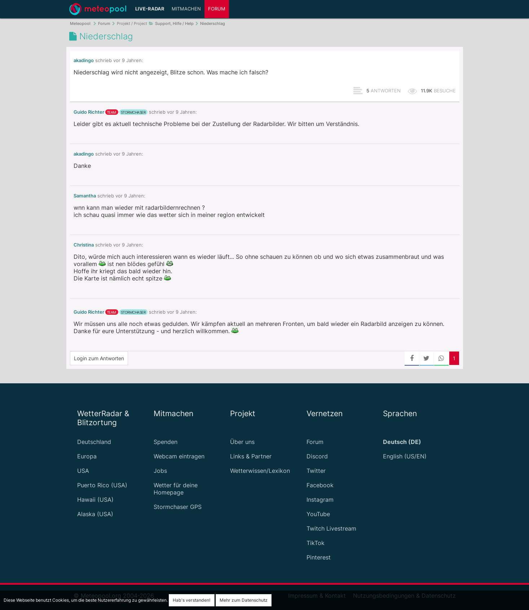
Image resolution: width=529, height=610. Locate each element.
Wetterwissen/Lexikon (260, 470)
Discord (317, 456)
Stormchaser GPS (178, 506)
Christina (84, 245)
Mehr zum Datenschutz (244, 600)
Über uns (242, 441)
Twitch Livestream (331, 528)
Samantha (85, 196)
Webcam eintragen (179, 456)
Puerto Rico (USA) (102, 485)
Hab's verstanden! (192, 600)
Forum (216, 9)
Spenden (165, 441)
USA (83, 470)
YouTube (318, 514)
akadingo (84, 60)
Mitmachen (186, 9)
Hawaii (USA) (95, 499)
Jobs (160, 470)
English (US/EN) (405, 456)
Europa (87, 456)
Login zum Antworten (99, 358)
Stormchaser (133, 112)
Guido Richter (89, 112)
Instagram (320, 499)
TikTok (316, 542)
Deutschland (94, 441)
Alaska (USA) (95, 514)
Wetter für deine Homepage (176, 489)
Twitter (316, 470)
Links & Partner (251, 456)
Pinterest (319, 557)
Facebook (320, 485)
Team (111, 112)
